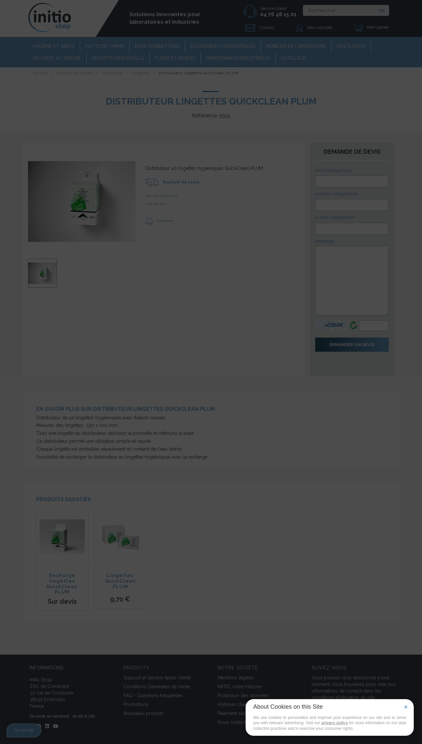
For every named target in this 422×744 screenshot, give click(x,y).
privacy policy (334, 723)
